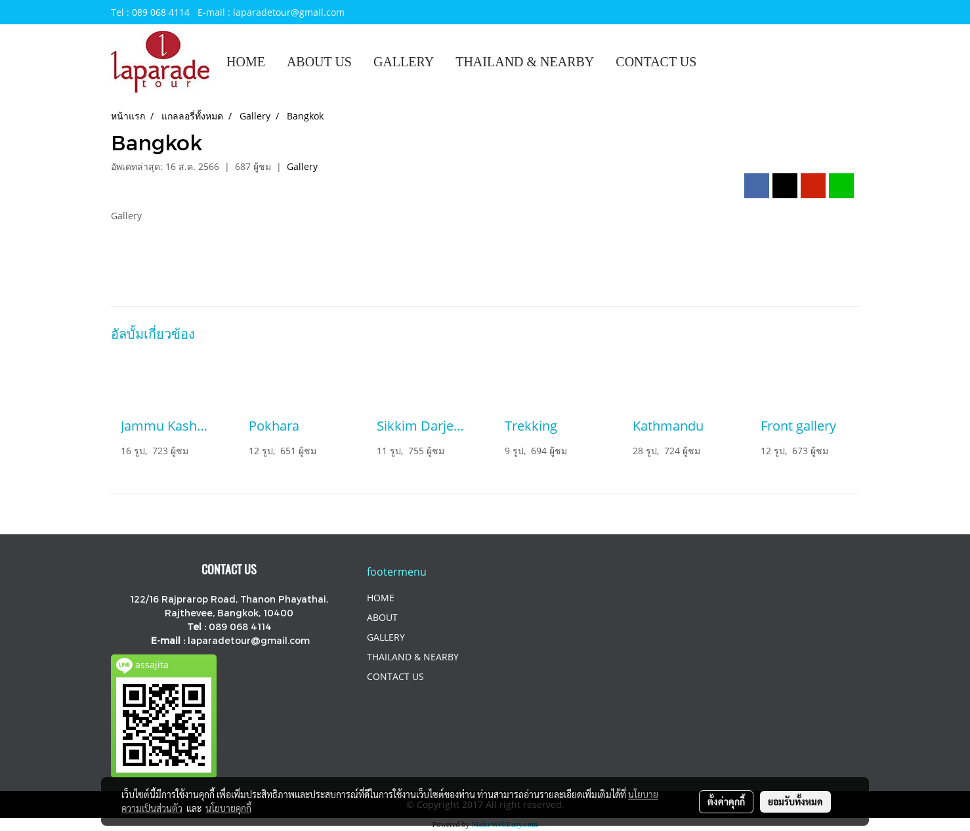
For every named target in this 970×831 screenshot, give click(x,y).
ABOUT (382, 617)
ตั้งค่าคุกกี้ (726, 801)
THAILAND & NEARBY (524, 61)
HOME (245, 61)
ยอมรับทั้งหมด (795, 801)
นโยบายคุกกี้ (228, 808)
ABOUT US (319, 61)
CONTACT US (656, 61)
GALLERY (403, 61)
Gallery (302, 166)
